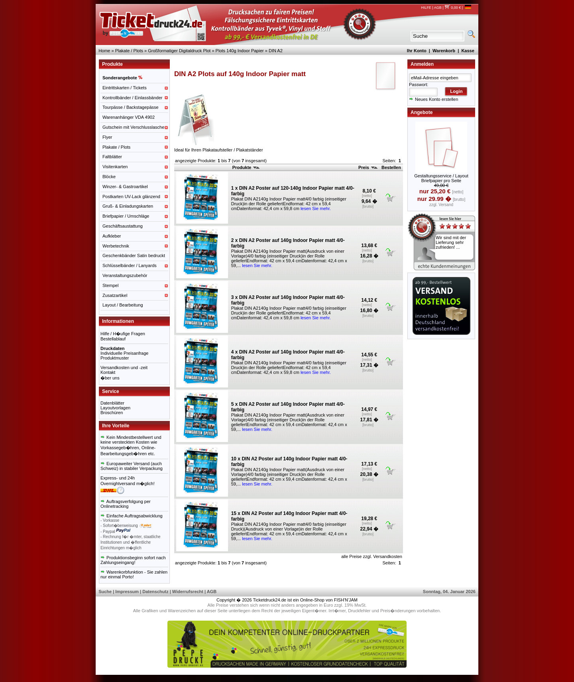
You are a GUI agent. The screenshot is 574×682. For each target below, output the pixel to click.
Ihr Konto (417, 50)
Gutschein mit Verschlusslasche (133, 127)
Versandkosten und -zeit (123, 367)
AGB (438, 8)
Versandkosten (387, 556)
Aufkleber (111, 236)
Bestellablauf (113, 338)
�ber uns (110, 377)
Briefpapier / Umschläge (125, 216)
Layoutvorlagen (115, 407)
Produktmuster (114, 358)
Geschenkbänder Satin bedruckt (133, 255)
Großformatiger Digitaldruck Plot (179, 50)
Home (104, 50)
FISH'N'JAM (346, 599)
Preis (367, 167)
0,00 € (452, 8)
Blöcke (109, 176)
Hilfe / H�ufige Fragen (122, 333)
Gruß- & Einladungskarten (127, 206)
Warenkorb (443, 50)
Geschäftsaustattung (122, 226)
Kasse (467, 50)
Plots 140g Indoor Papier (240, 50)
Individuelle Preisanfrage (124, 353)
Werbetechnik (115, 246)
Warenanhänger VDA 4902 (128, 117)
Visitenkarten (115, 166)
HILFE (426, 8)
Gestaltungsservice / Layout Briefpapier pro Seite (441, 178)
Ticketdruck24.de (269, 599)
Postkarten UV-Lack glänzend (131, 196)
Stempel (110, 285)
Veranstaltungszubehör (124, 275)
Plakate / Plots (129, 50)
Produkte (246, 167)
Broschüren (111, 412)
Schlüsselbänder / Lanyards (129, 265)
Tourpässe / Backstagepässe (130, 107)
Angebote (421, 112)
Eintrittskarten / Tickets (124, 87)
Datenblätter (112, 403)
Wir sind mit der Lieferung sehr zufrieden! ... (451, 242)
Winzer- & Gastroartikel (125, 186)
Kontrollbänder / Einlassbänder (132, 97)
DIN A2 (276, 50)
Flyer (107, 137)
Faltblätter (112, 156)
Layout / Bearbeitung (122, 305)
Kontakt (107, 372)
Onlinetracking (114, 506)
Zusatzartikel (114, 295)
